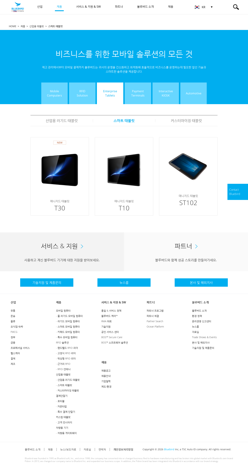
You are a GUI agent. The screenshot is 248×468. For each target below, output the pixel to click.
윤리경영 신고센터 (201, 321)
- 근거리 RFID (63, 363)
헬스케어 (15, 353)
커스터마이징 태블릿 (186, 120)
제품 (23, 26)
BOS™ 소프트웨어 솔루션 (114, 342)
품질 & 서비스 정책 (111, 310)
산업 (13, 302)
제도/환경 (106, 386)
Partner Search (155, 321)
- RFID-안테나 (63, 369)
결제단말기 (61, 395)
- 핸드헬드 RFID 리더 (67, 347)
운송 (13, 316)
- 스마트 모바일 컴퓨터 (68, 326)
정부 (13, 337)
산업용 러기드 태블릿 (62, 120)
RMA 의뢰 (106, 321)
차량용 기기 (62, 427)
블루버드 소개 (200, 302)
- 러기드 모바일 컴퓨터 (68, 321)
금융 (13, 342)
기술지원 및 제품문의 (203, 347)
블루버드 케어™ (109, 316)
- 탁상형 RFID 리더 (66, 358)
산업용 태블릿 (36, 26)
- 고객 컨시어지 (64, 422)
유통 (13, 310)
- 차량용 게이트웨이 (66, 433)
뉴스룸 (195, 326)
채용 (104, 362)
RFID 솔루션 (62, 342)
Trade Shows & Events (204, 337)
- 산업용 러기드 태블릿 (68, 379)
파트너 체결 (153, 316)
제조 (13, 363)
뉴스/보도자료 (68, 449)
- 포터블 (60, 401)
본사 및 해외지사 (201, 342)
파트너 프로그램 (155, 310)
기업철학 (106, 381)
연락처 (102, 449)
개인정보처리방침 (123, 449)
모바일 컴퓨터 (63, 310)
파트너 (151, 302)
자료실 (195, 332)
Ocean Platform (155, 326)
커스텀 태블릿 (63, 417)
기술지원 (106, 326)
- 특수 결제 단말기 (65, 411)
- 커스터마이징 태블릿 (67, 390)
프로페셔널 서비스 (20, 347)
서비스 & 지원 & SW (113, 302)
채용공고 (106, 370)
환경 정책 (197, 316)
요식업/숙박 (17, 326)
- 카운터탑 (61, 406)
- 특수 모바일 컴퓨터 (66, 337)
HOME (12, 26)
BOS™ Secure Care (111, 337)
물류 (13, 321)
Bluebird (169, 449)
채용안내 (106, 376)
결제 (13, 358)
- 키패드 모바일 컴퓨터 (68, 332)
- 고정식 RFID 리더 (66, 353)
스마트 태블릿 (124, 120)
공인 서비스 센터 (110, 332)
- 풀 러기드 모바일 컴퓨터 (69, 316)
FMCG (14, 332)
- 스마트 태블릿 (64, 385)
